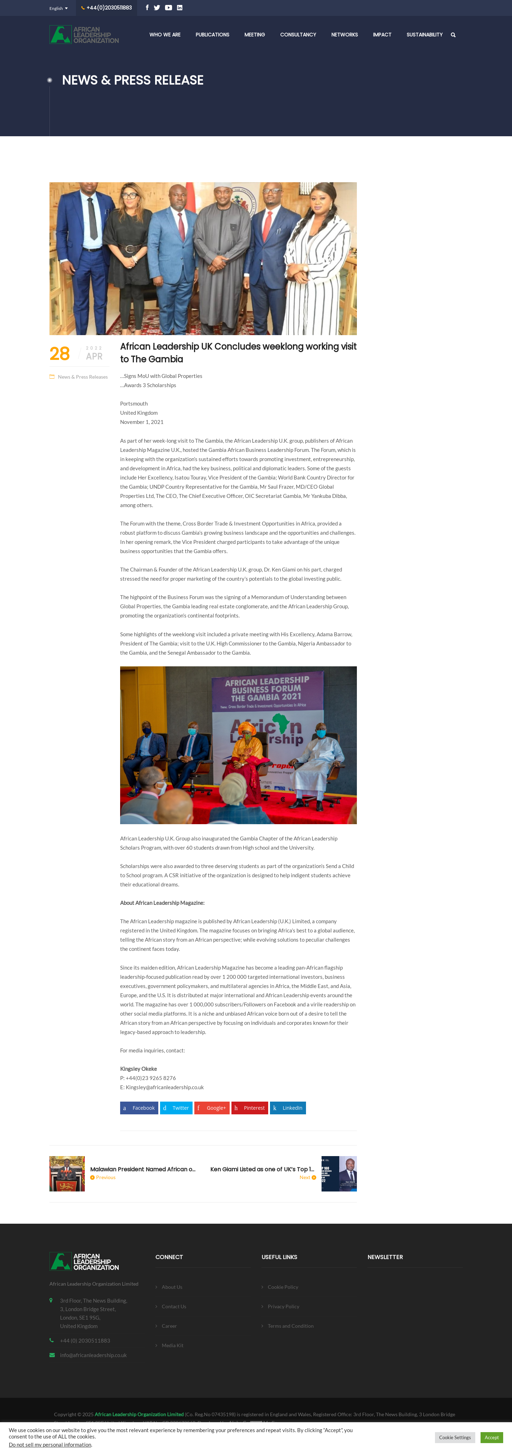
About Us (172, 1287)
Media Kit (172, 1345)
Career (169, 1326)
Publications (212, 34)
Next (305, 1177)
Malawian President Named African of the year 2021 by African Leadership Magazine (143, 1169)
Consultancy (298, 34)
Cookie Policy (283, 1287)
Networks (344, 34)
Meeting (255, 34)
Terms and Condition (291, 1326)
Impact (382, 34)
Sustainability (425, 34)
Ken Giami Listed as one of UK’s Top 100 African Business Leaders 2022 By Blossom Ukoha (263, 1169)
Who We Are (165, 34)
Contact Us (174, 1306)
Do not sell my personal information (50, 1445)
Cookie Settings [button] (455, 1437)
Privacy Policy (283, 1306)
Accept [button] (492, 1437)
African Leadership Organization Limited (139, 1414)
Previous (106, 1177)
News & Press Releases (83, 377)
